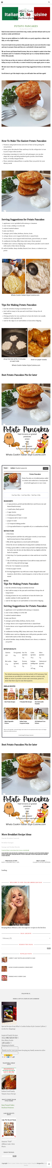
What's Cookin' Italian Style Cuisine (17, 1163)
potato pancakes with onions (39, 854)
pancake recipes (16, 854)
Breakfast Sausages (8, 842)
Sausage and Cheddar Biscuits (11, 847)
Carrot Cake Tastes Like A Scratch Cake (22, 958)
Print (45, 468)
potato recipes (6, 855)
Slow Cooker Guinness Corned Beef (21, 967)
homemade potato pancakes (26, 853)
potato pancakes (25, 854)
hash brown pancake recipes (10, 853)
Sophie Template (32, 1163)
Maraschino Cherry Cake (17, 976)
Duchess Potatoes (8, 1107)
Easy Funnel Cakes (8, 1105)
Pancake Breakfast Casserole (10, 838)
